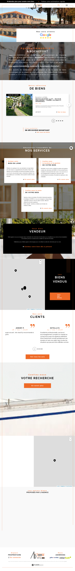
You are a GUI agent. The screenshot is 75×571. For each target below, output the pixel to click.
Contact (73, 160)
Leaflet (28, 309)
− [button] (40, 263)
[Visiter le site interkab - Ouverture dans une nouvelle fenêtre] (65, 558)
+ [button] (40, 261)
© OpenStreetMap (39, 309)
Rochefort (35, 75)
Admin (51, 561)
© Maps (32, 309)
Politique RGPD (60, 561)
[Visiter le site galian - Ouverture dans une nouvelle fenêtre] (54, 557)
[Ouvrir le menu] (67, 5)
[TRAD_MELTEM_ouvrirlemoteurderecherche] (59, 5)
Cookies (65, 561)
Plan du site (40, 561)
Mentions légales (46, 561)
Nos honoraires (34, 561)
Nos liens (55, 561)
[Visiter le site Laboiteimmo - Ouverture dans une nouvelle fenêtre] (37, 566)
